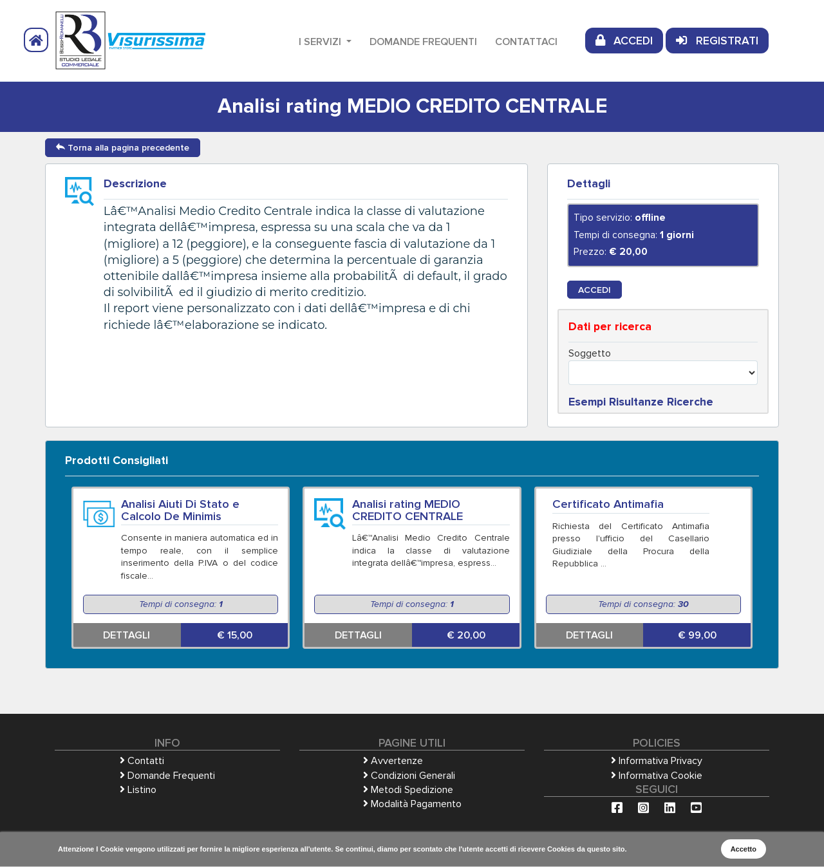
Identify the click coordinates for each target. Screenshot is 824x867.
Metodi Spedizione (408, 789)
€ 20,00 (466, 635)
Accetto (743, 849)
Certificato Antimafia (608, 504)
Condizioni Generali (409, 775)
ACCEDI (624, 41)
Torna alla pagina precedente (122, 147)
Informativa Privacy (656, 760)
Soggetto (589, 353)
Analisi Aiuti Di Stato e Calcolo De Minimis (180, 510)
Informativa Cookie (656, 775)
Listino (138, 789)
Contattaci (526, 41)
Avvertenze (393, 760)
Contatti (142, 760)
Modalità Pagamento (412, 803)
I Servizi (321, 41)
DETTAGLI (126, 635)
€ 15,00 (234, 635)
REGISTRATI (717, 41)
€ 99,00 (697, 635)
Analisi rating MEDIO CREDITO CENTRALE (407, 510)
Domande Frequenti (423, 41)
